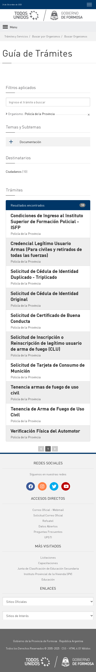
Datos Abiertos (48, 526)
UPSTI (48, 537)
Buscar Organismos (75, 36)
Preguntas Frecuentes (48, 531)
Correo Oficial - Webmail (48, 510)
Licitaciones (48, 557)
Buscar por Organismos (46, 36)
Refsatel (48, 521)
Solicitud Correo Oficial (48, 515)
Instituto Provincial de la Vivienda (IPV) (48, 574)
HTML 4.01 (75, 648)
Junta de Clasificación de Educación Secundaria (48, 568)
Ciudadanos (16, 171)
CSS (64, 648)
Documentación (23, 141)
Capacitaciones (48, 563)
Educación (48, 579)
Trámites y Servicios (16, 36)
